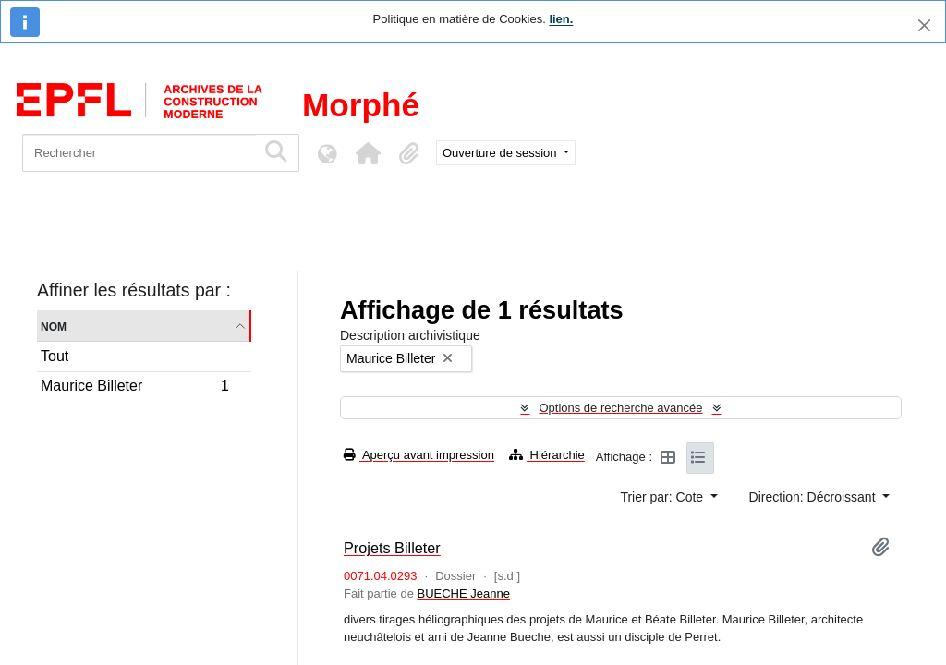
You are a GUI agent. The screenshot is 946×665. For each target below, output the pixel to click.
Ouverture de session (501, 153)
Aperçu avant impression (419, 455)
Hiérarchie (547, 455)
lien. (561, 19)
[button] (367, 153)
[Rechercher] (139, 153)
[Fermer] (924, 25)
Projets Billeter (392, 547)
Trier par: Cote (663, 497)
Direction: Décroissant (814, 497)
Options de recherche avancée (620, 408)
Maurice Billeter (134, 388)
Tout (54, 356)
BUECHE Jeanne (463, 593)
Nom (54, 325)
